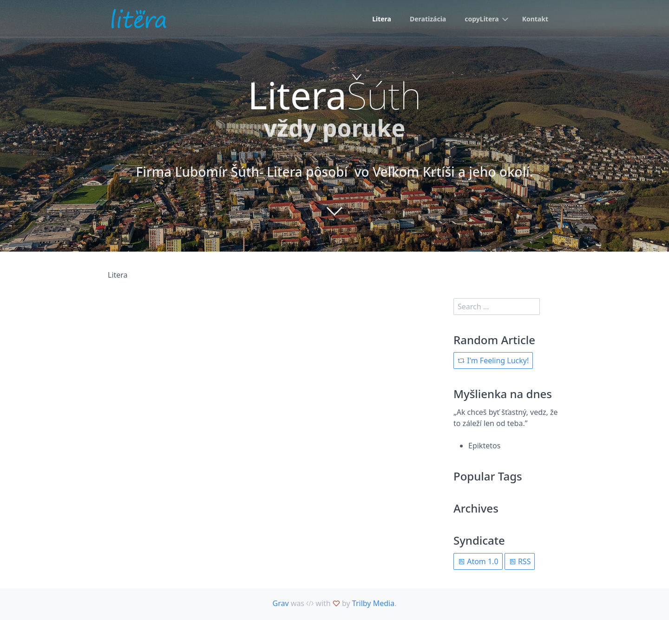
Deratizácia (428, 18)
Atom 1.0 (478, 561)
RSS (520, 561)
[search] (496, 306)
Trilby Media (373, 603)
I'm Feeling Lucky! (493, 360)
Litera (381, 18)
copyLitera (481, 18)
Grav (281, 603)
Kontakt (535, 18)
